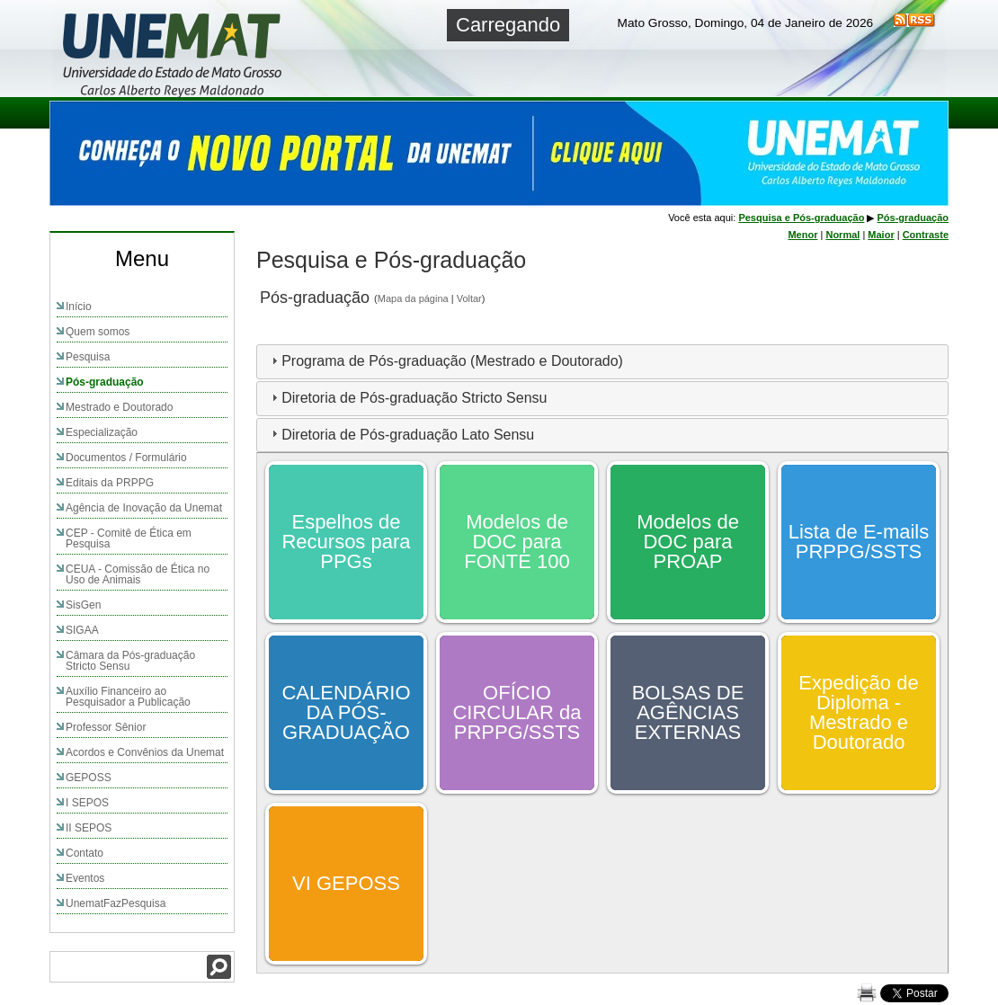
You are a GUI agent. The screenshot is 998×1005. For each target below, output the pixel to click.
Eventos (85, 878)
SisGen (83, 605)
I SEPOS (87, 802)
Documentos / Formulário (126, 457)
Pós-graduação (105, 382)
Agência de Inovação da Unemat (144, 508)
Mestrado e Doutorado (119, 407)
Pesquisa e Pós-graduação (801, 217)
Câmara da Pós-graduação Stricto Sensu (130, 660)
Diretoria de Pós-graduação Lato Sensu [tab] (400, 433)
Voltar (469, 298)
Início (79, 306)
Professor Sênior (106, 727)
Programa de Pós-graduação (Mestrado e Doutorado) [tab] (445, 361)
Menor (802, 234)
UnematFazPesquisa (115, 903)
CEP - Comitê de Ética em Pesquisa (129, 538)
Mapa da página (413, 298)
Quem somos (97, 331)
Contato (84, 853)
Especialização (102, 432)
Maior (881, 234)
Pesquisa (88, 357)
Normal (842, 234)
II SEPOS (88, 828)
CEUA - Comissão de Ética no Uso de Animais (137, 574)
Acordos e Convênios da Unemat (145, 752)
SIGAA (82, 630)
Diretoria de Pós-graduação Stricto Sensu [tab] (407, 397)
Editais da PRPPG (110, 482)
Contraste (926, 234)
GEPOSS (88, 777)
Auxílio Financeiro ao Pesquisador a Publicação (128, 696)
